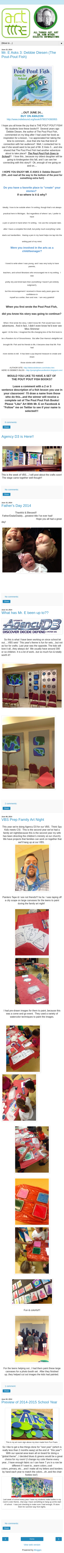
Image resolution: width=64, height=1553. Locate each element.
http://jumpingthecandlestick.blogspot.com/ (44, 370)
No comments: (12, 489)
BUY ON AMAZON (32, 116)
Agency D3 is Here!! (17, 436)
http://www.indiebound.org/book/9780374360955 (32, 119)
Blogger (37, 1550)
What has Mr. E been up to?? (25, 613)
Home (32, 1539)
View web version (32, 1545)
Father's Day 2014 (16, 506)
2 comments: (11, 803)
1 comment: (10, 1386)
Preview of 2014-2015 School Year (29, 1402)
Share (6, 427)
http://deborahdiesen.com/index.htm (39, 368)
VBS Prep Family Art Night (22, 820)
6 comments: (11, 422)
